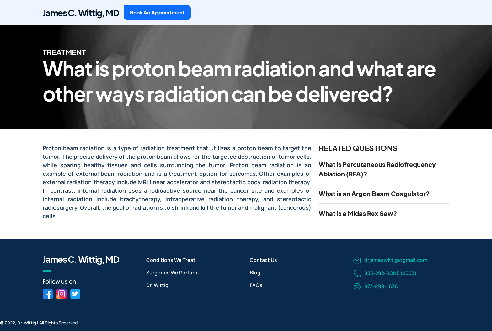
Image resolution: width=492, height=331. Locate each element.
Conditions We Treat (170, 260)
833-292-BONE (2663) (385, 274)
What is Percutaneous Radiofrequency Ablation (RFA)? (377, 169)
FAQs (256, 285)
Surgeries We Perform (172, 272)
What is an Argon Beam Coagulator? (374, 193)
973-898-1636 (375, 287)
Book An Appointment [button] (157, 12)
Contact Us (263, 260)
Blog (255, 272)
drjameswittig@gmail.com (390, 260)
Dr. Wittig (157, 285)
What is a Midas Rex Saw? (358, 213)
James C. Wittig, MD (81, 12)
